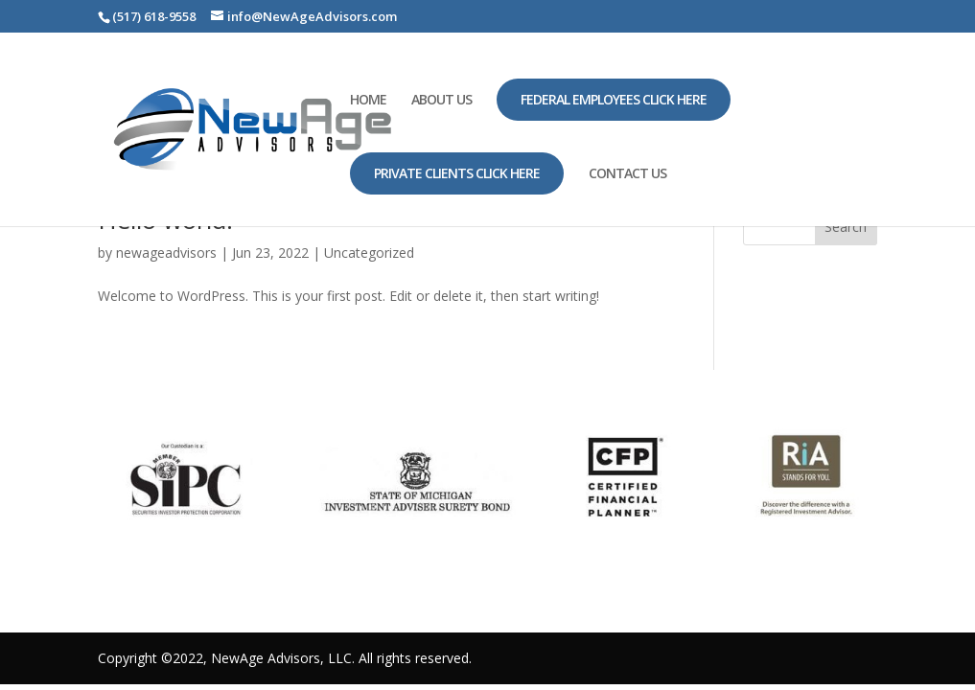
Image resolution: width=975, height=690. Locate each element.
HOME (368, 100)
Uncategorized (369, 252)
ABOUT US (441, 100)
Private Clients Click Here (457, 173)
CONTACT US (627, 174)
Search (845, 227)
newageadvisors (166, 252)
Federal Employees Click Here (614, 99)
